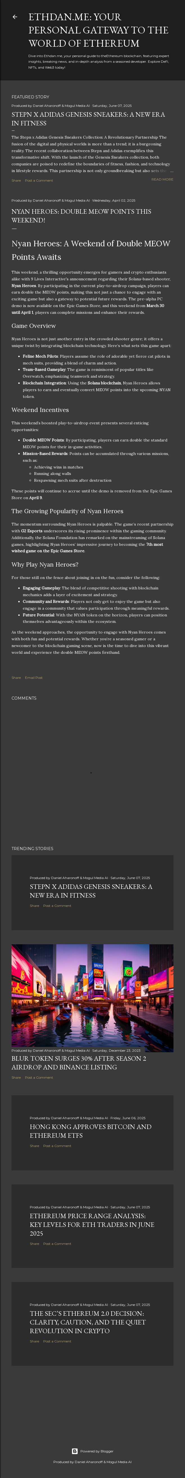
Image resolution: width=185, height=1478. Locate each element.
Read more (162, 179)
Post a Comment (39, 180)
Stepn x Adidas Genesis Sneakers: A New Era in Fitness (91, 891)
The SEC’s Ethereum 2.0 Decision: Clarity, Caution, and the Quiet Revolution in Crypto (88, 1322)
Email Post (34, 677)
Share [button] (16, 180)
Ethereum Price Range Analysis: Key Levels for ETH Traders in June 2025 (92, 1224)
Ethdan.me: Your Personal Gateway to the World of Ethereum (98, 30)
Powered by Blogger (92, 1451)
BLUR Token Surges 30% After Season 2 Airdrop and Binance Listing (79, 1062)
